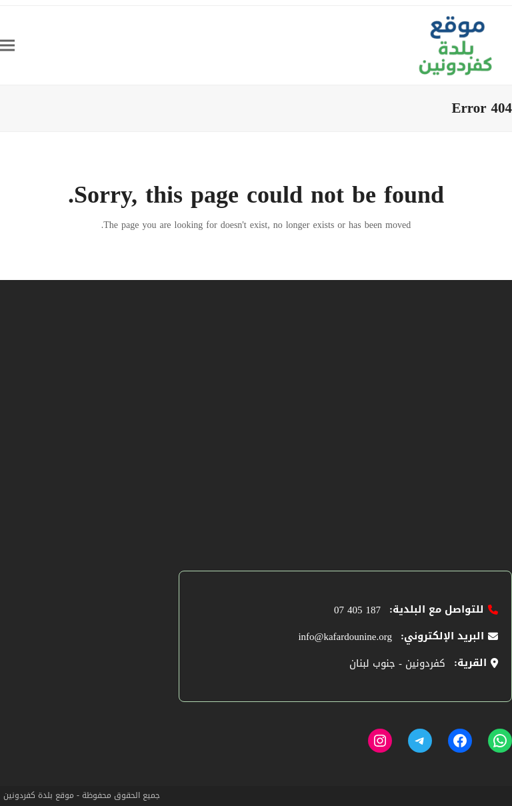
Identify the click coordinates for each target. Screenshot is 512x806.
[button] (7, 45)
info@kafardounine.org (345, 636)
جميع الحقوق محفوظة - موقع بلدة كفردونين (81, 795)
